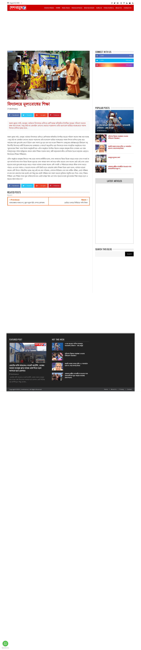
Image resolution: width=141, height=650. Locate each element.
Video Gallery (109, 8)
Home (106, 389)
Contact (129, 389)
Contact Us (128, 8)
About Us (118, 8)
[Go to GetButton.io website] (5, 647)
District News (49, 8)
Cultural (99, 8)
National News (77, 8)
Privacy (121, 389)
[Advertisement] (70, 30)
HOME (58, 8)
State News (66, 8)
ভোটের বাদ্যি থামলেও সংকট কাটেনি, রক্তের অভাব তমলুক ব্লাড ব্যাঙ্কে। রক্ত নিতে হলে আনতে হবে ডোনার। (26, 368)
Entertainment (89, 8)
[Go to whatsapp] (5, 643)
